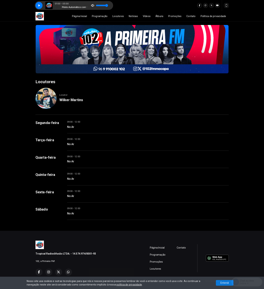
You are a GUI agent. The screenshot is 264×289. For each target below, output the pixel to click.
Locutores (118, 16)
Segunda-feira (47, 123)
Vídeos (147, 16)
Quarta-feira (45, 157)
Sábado (41, 209)
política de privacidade (129, 284)
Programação (99, 16)
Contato (190, 16)
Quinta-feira (45, 175)
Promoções (174, 16)
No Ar (70, 127)
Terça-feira (44, 140)
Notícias (133, 16)
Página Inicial (79, 16)
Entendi (224, 282)
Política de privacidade (213, 16)
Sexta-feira (44, 192)
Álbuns (159, 16)
